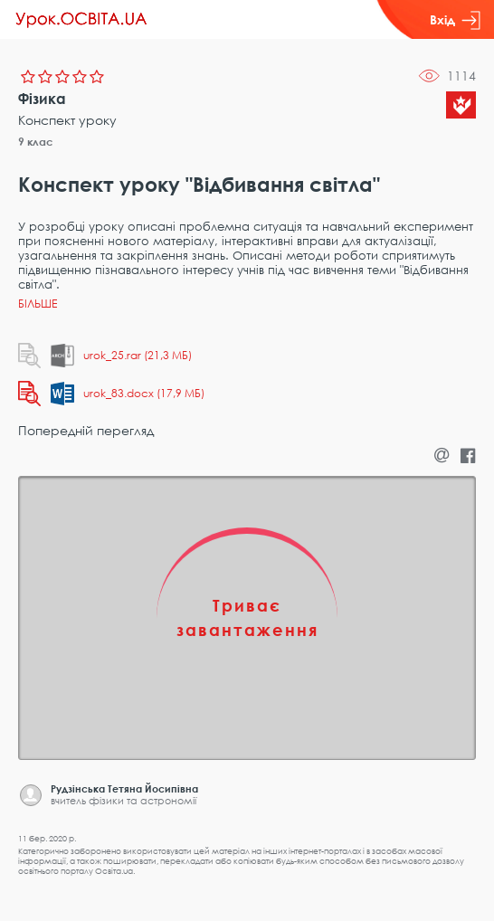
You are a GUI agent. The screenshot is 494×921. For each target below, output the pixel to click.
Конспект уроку (67, 120)
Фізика (42, 99)
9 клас (35, 141)
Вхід (455, 20)
